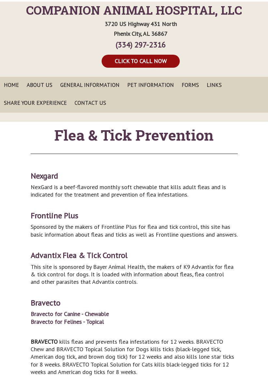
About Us (39, 85)
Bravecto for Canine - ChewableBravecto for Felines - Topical (70, 317)
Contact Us (90, 102)
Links (214, 85)
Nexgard (44, 176)
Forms (190, 85)
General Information (90, 85)
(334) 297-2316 (141, 45)
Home (11, 85)
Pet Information (150, 85)
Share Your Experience (35, 102)
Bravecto (45, 303)
